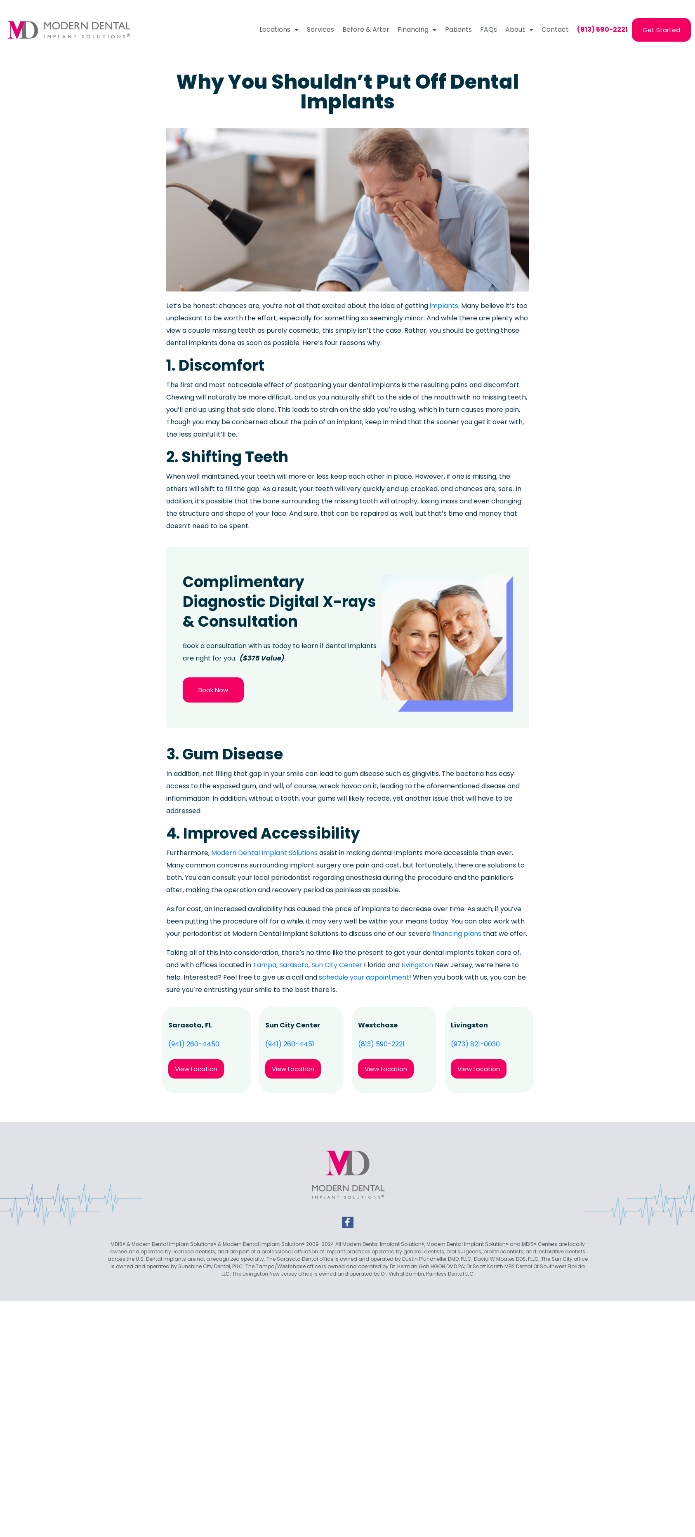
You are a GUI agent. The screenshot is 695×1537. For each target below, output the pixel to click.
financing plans (456, 933)
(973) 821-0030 (475, 1044)
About (519, 29)
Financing (417, 29)
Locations (279, 29)
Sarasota (294, 965)
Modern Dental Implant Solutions (264, 853)
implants (444, 305)
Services (320, 29)
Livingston (417, 965)
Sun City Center (336, 965)
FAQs (488, 29)
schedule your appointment (364, 977)
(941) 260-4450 (193, 1044)
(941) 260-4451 (289, 1044)
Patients (458, 29)
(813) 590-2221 (381, 1044)
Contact (555, 29)
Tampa (264, 965)
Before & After (365, 29)
